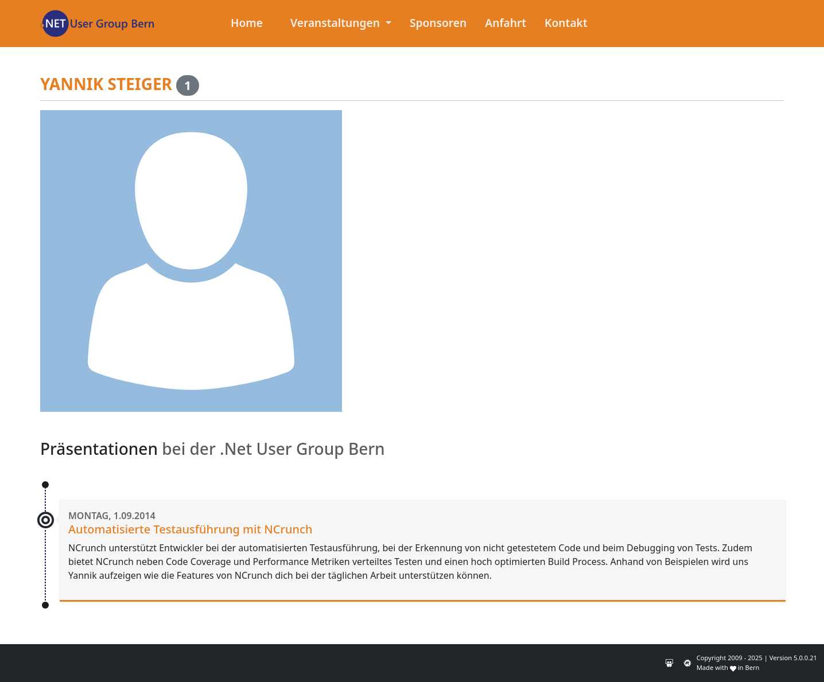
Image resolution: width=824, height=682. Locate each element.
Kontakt (566, 22)
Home (247, 22)
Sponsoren (438, 22)
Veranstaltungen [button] (336, 22)
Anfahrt (505, 22)
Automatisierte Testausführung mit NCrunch (190, 529)
